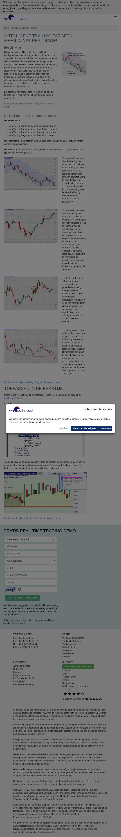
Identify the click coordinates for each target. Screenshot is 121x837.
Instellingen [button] (64, 428)
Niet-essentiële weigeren (84, 428)
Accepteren (105, 428)
